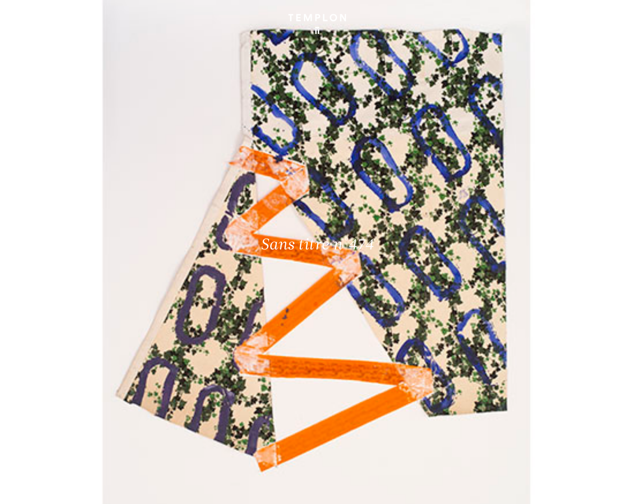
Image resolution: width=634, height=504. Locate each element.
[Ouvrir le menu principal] (609, 17)
